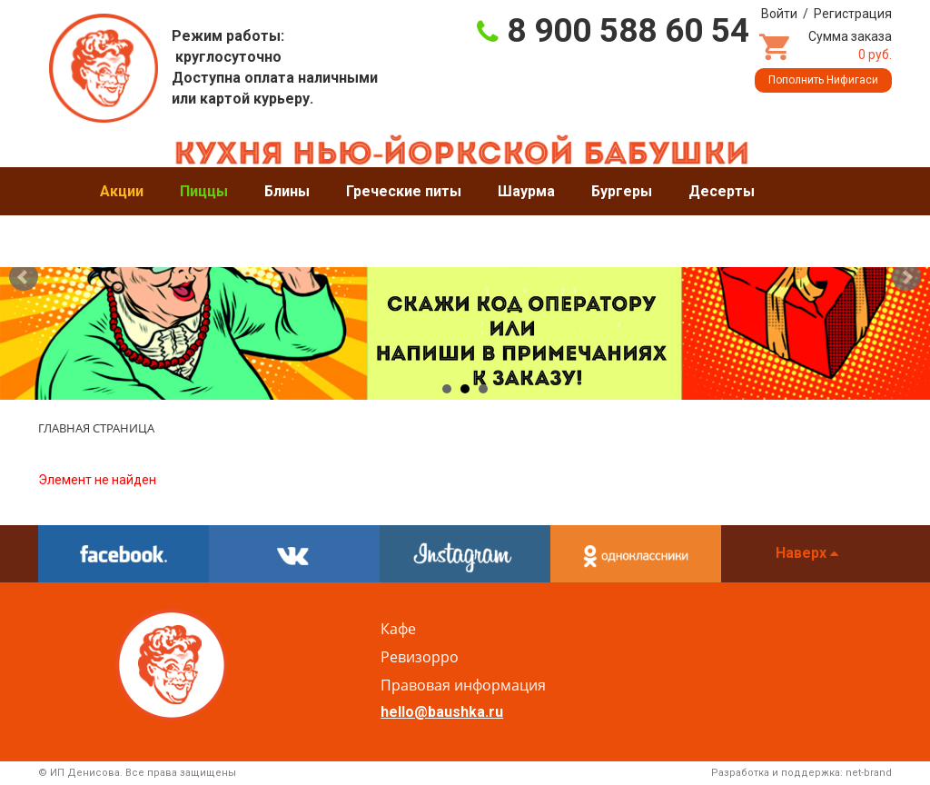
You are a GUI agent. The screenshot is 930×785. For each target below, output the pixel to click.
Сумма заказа (850, 45)
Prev (23, 277)
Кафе (398, 629)
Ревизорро (420, 657)
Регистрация (853, 13)
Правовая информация (463, 685)
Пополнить (823, 80)
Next (906, 277)
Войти (779, 13)
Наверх (807, 552)
